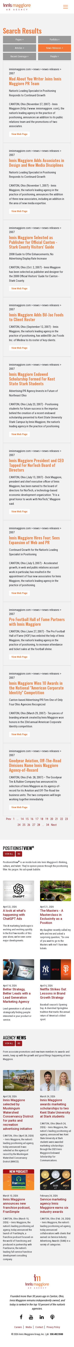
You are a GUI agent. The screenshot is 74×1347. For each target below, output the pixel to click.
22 (61, 819)
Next (54, 825)
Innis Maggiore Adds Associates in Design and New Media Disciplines (36, 162)
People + (54, 56)
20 (51, 819)
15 (27, 819)
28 (38, 825)
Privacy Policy (53, 1327)
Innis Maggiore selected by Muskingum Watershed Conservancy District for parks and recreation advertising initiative (18, 1114)
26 (28, 825)
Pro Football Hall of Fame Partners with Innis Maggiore (37, 621)
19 (46, 819)
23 (66, 819)
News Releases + (54, 48)
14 (22, 819)
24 (19, 825)
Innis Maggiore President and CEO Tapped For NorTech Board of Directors (36, 465)
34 (47, 825)
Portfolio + (54, 39)
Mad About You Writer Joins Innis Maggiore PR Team (35, 81)
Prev (8, 819)
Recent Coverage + (19, 56)
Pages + (19, 39)
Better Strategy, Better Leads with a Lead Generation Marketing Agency (17, 995)
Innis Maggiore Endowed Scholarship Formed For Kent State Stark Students (32, 378)
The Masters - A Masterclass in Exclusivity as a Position (51, 917)
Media (29, 1327)
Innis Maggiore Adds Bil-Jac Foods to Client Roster (36, 317)
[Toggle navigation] (65, 7)
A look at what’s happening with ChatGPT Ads (14, 915)
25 (23, 825)
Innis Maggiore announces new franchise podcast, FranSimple (16, 1205)
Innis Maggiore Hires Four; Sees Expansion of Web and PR (34, 540)
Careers (18, 1327)
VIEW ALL (9, 854)
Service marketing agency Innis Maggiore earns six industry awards (54, 1205)
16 (32, 819)
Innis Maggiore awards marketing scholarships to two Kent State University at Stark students (55, 1108)
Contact (39, 1327)
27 (33, 825)
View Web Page (19, 134)
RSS (19, 854)
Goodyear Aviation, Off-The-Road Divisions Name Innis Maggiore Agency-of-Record (35, 765)
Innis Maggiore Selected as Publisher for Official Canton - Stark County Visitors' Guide (33, 242)
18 (41, 819)
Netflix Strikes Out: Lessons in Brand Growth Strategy (53, 993)
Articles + (19, 48)
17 (37, 819)
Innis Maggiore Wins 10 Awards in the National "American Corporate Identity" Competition (36, 687)
